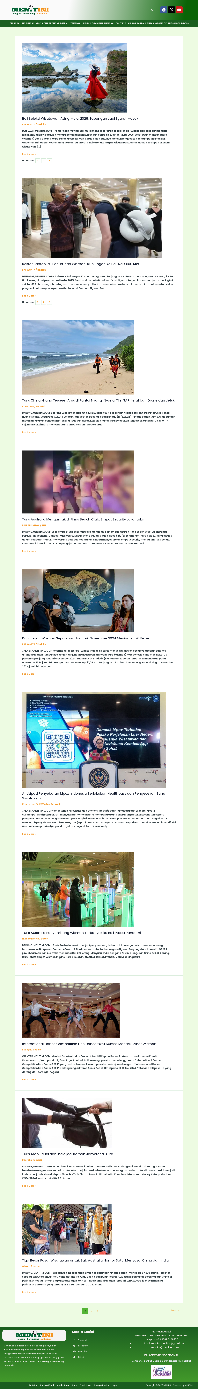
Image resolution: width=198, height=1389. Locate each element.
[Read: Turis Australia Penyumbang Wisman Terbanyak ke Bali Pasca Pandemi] (78, 893)
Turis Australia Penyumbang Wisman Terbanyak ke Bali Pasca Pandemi (86, 936)
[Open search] (152, 10)
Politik (120, 23)
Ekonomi (54, 23)
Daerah (64, 23)
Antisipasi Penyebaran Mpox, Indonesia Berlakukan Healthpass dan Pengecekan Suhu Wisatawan (95, 800)
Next (174, 1319)
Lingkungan (27, 23)
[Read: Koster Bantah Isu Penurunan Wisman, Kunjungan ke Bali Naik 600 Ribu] (92, 217)
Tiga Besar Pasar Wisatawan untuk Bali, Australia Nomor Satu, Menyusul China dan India (97, 1267)
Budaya (27, 1054)
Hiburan (149, 23)
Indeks (185, 23)
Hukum (85, 23)
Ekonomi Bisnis (31, 943)
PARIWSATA (29, 124)
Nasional (109, 23)
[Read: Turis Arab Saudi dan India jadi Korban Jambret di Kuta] (67, 1127)
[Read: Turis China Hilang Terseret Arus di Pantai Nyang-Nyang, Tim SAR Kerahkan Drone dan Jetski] (78, 356)
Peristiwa (75, 23)
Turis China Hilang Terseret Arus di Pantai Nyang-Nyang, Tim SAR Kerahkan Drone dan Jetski (96, 402)
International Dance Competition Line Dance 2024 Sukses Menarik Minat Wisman (95, 1047)
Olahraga (130, 23)
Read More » (29, 154)
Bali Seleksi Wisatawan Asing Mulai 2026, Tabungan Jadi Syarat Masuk (85, 118)
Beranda (14, 23)
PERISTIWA (28, 410)
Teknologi (174, 23)
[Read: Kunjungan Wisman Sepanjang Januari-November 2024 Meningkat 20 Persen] (78, 605)
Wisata (26, 1275)
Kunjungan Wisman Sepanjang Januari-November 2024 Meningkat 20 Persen (92, 642)
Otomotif (161, 23)
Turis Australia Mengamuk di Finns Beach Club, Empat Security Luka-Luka (88, 523)
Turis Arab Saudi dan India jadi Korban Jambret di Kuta (72, 1158)
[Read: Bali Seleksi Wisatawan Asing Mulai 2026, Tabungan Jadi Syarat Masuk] (74, 77)
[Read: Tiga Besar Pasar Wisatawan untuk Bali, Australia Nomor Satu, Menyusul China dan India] (67, 1233)
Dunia (140, 23)
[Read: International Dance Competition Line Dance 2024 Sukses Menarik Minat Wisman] (71, 1014)
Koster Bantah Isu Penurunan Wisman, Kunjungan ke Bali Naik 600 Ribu (86, 263)
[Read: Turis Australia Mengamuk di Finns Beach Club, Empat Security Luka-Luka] (78, 486)
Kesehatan (42, 23)
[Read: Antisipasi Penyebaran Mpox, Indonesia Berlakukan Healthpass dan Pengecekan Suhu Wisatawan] (94, 744)
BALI (24, 529)
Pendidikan (96, 23)
